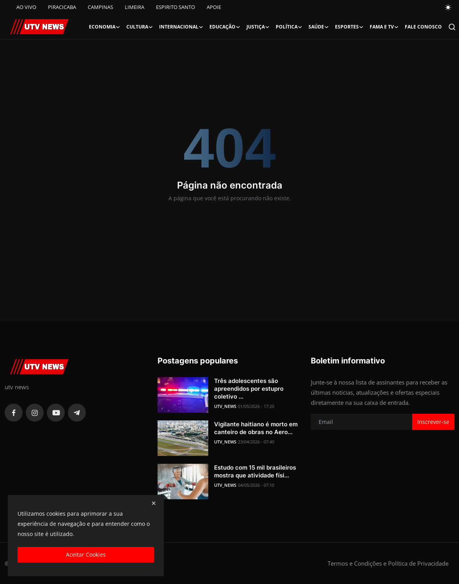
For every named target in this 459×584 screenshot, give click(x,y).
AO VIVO (26, 7)
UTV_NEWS (225, 406)
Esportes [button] (349, 27)
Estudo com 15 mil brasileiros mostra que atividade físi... (255, 471)
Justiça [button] (257, 27)
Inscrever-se (433, 422)
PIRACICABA (62, 7)
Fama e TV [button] (384, 27)
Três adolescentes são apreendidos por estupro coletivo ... (249, 388)
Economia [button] (104, 27)
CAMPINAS (100, 7)
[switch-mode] (448, 7)
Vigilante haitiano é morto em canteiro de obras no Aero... (256, 428)
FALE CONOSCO (423, 26)
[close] (153, 503)
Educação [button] (224, 27)
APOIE (214, 7)
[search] (452, 27)
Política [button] (289, 27)
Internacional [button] (181, 27)
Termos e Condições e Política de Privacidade (388, 563)
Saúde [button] (318, 27)
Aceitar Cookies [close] (86, 554)
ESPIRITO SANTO (175, 7)
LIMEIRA (134, 7)
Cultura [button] (139, 27)
